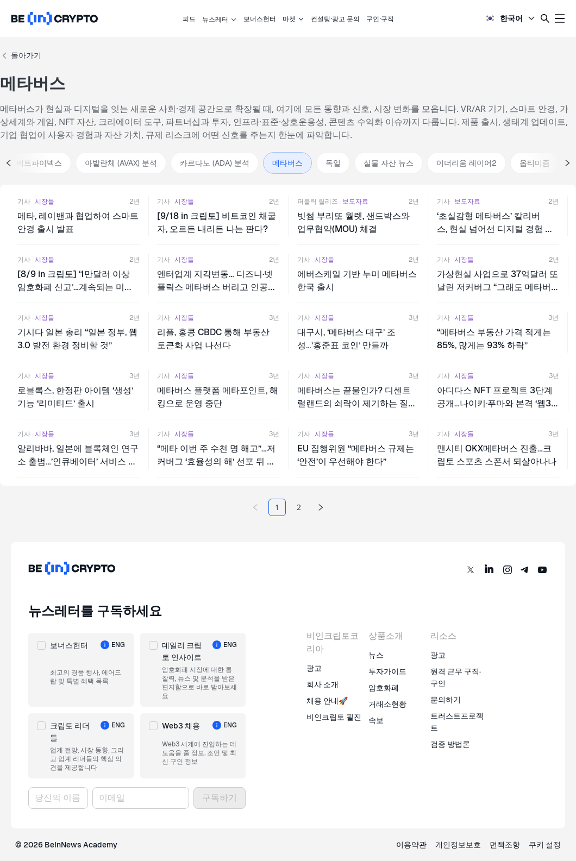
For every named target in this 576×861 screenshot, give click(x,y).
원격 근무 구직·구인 (455, 677)
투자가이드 (387, 671)
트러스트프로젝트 (457, 722)
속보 (376, 720)
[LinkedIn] (489, 569)
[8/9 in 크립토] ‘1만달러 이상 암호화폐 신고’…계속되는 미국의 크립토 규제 (75, 287)
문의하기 (445, 700)
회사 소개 (322, 684)
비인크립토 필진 (333, 717)
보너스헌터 (259, 18)
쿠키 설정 (545, 845)
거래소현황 (387, 704)
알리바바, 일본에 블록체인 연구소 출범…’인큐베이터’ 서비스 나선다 (78, 461)
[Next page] (320, 507)
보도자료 (355, 201)
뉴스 (376, 655)
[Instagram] (507, 569)
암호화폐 (383, 688)
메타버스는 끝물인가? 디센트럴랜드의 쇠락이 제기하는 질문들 (357, 403)
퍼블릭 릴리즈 (317, 201)
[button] (81, 670)
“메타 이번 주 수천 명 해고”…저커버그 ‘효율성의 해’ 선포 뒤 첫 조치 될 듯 (216, 461)
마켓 (293, 18)
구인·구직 (380, 18)
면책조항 (505, 845)
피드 (189, 18)
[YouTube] (542, 569)
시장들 (44, 201)
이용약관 (411, 845)
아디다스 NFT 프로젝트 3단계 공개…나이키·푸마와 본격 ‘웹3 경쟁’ (495, 403)
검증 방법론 (450, 744)
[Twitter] (470, 569)
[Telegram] (524, 569)
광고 (314, 668)
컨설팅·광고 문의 (335, 18)
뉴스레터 (219, 19)
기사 (23, 201)
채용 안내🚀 (327, 701)
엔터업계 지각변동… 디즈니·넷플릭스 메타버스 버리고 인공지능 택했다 (217, 287)
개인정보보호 (458, 845)
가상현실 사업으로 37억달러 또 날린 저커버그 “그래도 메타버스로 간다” (497, 287)
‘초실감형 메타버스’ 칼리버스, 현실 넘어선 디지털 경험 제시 (495, 229)
